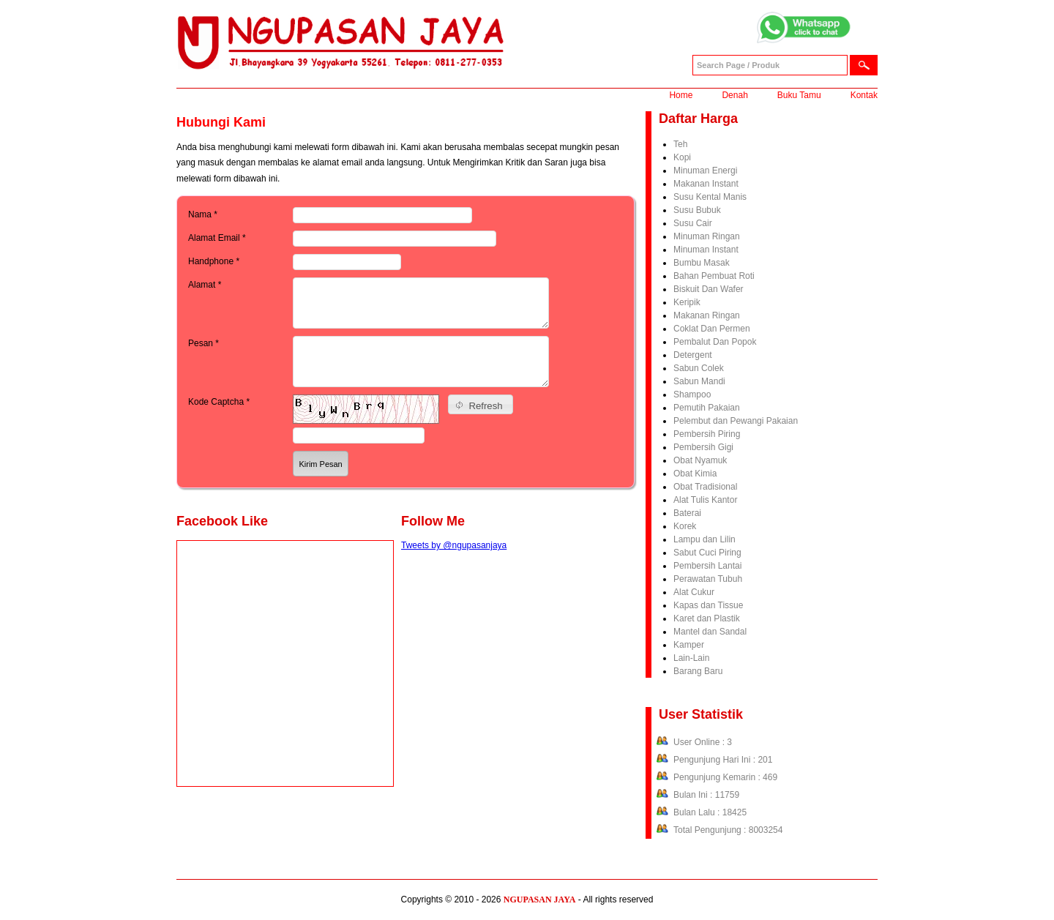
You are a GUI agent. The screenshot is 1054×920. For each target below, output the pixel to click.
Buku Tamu (799, 95)
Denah (734, 95)
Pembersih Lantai (707, 566)
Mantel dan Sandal (710, 632)
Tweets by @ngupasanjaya (454, 545)
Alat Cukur (693, 592)
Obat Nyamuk (700, 460)
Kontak (864, 95)
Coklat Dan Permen (711, 329)
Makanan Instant (706, 184)
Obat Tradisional (705, 487)
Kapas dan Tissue (708, 605)
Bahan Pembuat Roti (714, 276)
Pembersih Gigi (703, 447)
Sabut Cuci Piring (707, 552)
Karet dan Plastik (706, 618)
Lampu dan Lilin (704, 539)
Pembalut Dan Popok (714, 342)
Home (680, 95)
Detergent (692, 355)
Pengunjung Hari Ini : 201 (722, 760)
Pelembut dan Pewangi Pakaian (735, 421)
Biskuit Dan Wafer (708, 289)
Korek (684, 526)
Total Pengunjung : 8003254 (727, 830)
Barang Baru (697, 671)
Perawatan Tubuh (707, 579)
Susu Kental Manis (710, 197)
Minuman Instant (706, 249)
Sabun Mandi (699, 381)
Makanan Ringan (706, 315)
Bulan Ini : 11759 (706, 795)
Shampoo (692, 394)
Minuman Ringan (706, 236)
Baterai (687, 513)
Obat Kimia (695, 473)
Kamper (688, 645)
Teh (680, 144)
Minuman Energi (705, 170)
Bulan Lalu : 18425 (710, 812)
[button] (480, 404)
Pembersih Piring (706, 434)
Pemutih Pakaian (706, 408)
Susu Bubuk (697, 210)
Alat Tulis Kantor (705, 500)
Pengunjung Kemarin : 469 (725, 777)
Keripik (686, 302)
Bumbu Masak (701, 263)
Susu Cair (692, 223)
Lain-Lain (691, 658)
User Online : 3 (702, 742)
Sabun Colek (698, 368)
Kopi (682, 157)
